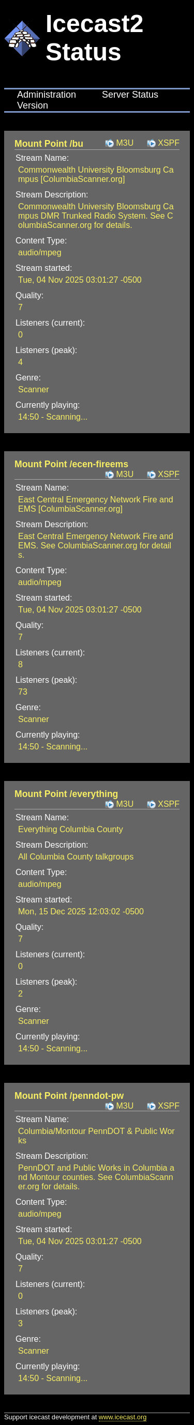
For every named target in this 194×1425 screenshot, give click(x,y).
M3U (124, 143)
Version (32, 105)
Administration (46, 94)
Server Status (130, 94)
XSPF (169, 143)
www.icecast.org (122, 1417)
